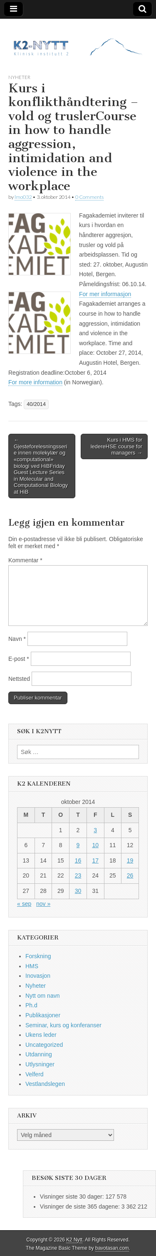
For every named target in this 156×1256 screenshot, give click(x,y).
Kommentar (25, 560)
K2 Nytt (74, 1240)
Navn (17, 638)
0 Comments (89, 197)
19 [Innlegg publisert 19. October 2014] (130, 860)
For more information (35, 382)
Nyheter (19, 77)
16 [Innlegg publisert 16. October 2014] (78, 860)
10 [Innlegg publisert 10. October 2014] (95, 845)
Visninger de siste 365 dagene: (80, 1206)
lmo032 (23, 197)
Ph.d (31, 1005)
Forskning (38, 956)
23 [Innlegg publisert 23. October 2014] (78, 875)
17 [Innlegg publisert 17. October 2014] (95, 860)
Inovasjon (37, 975)
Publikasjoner (42, 1015)
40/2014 (36, 404)
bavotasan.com (112, 1248)
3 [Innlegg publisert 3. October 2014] (95, 830)
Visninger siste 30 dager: (73, 1196)
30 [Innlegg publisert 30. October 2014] (78, 891)
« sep (24, 903)
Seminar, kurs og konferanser (63, 1025)
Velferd (34, 1074)
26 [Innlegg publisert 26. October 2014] (130, 875)
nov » (43, 903)
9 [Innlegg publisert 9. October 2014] (78, 845)
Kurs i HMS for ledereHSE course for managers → (116, 446)
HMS (31, 966)
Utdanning (38, 1054)
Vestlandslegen (45, 1083)
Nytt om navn (42, 995)
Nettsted (19, 678)
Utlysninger (39, 1064)
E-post (18, 658)
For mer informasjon (105, 294)
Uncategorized (44, 1044)
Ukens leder (41, 1034)
